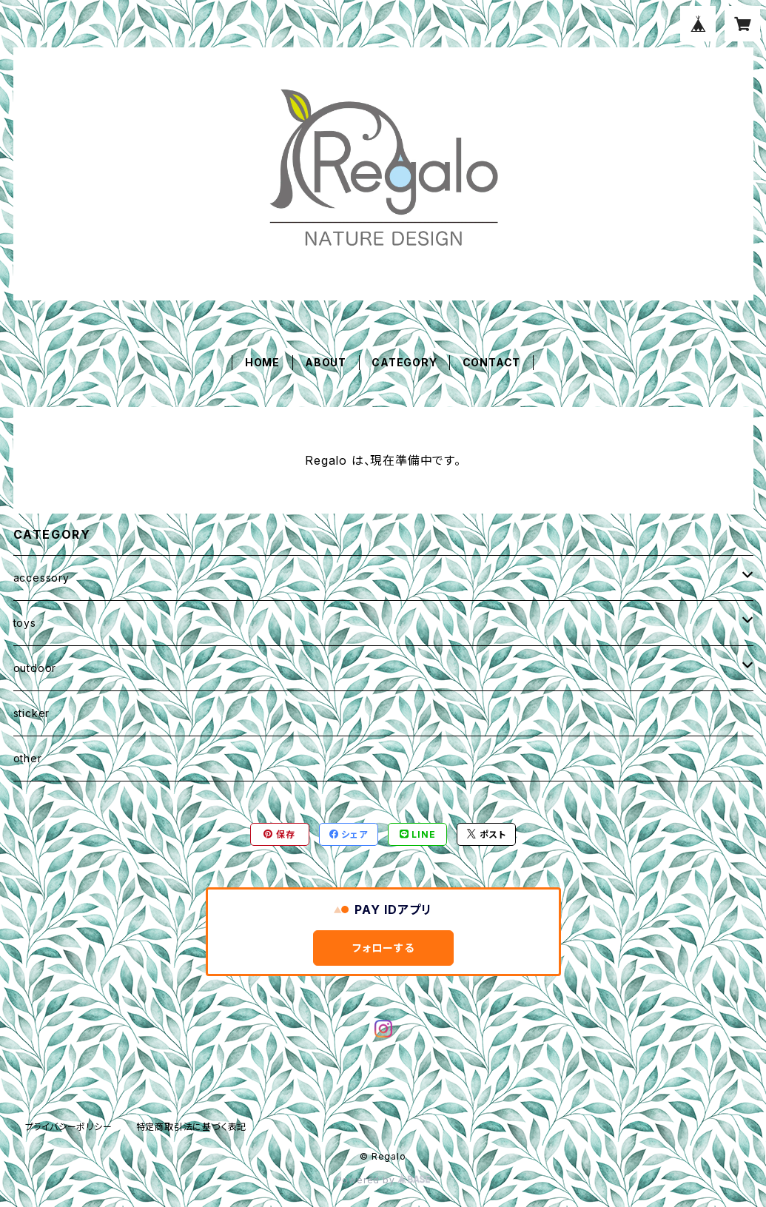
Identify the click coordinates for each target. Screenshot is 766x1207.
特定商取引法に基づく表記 (191, 1126)
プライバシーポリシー (68, 1126)
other (27, 758)
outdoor (35, 668)
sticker (31, 713)
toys (24, 622)
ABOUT (325, 362)
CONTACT (492, 362)
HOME (262, 362)
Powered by (383, 1180)
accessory (41, 577)
